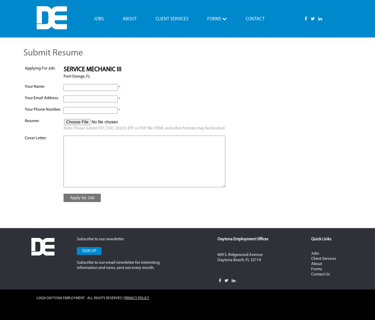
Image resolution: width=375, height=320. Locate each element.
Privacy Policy (136, 298)
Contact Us (320, 274)
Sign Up (89, 251)
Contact (255, 19)
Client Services (172, 19)
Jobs (99, 19)
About (130, 19)
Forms (217, 19)
